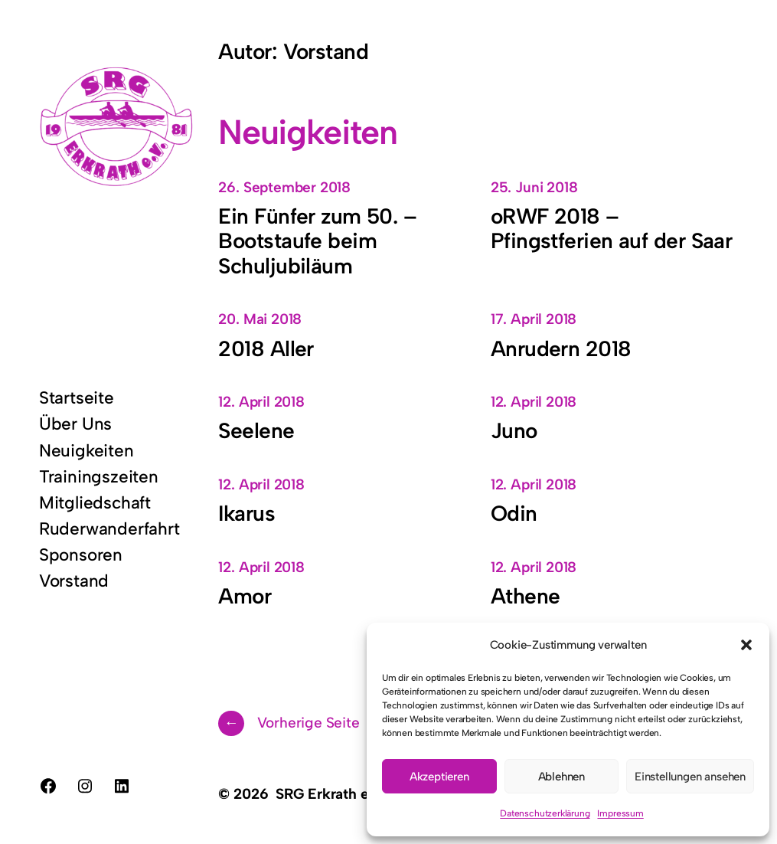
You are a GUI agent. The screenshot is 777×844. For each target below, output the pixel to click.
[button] (746, 645)
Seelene (256, 430)
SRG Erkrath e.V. (330, 794)
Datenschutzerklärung (544, 813)
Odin (514, 513)
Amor (244, 596)
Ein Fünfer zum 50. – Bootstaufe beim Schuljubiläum (317, 241)
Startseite (76, 398)
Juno (514, 430)
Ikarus (246, 513)
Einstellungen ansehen (690, 776)
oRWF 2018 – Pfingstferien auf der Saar (611, 229)
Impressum (620, 813)
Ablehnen (561, 776)
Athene (525, 596)
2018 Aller (265, 348)
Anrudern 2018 (561, 348)
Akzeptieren (439, 776)
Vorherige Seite (288, 723)
